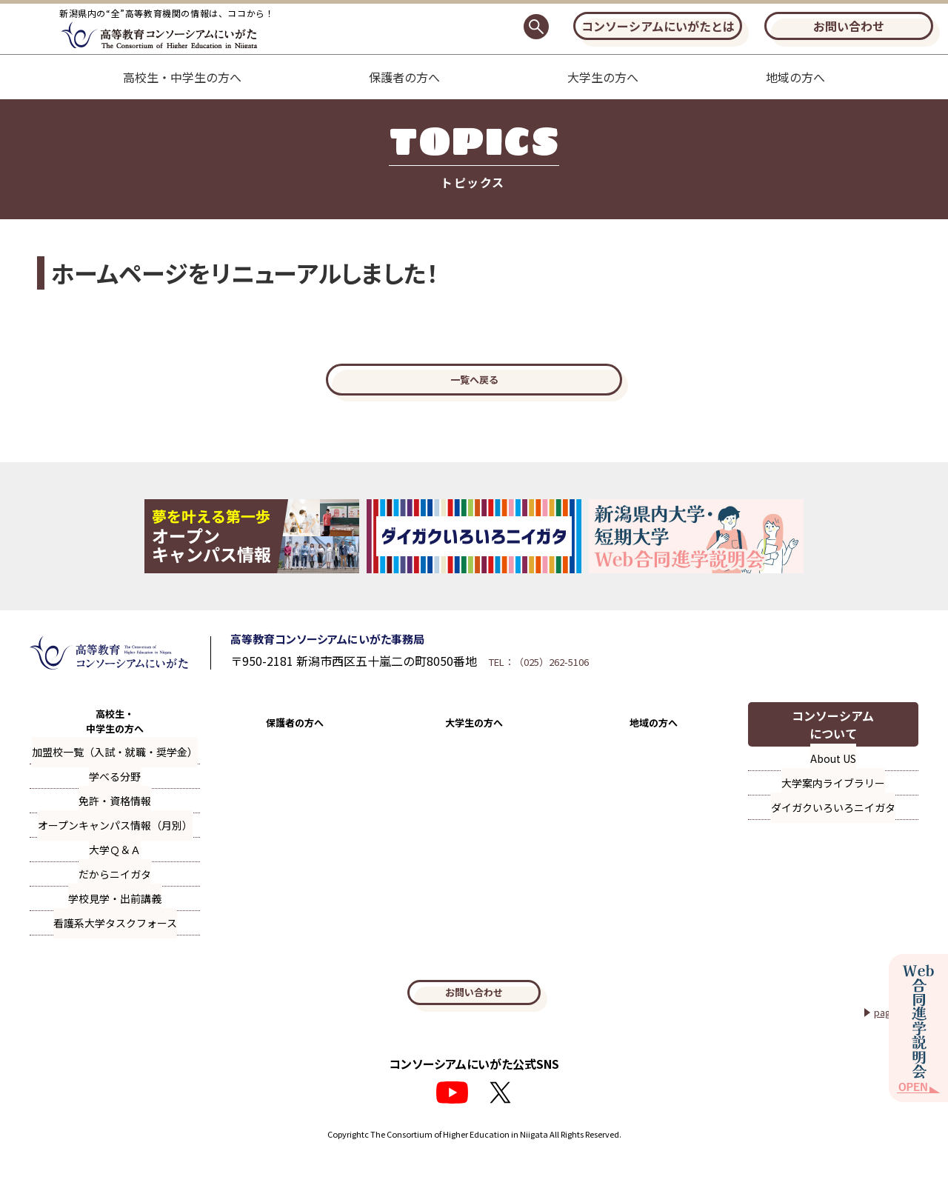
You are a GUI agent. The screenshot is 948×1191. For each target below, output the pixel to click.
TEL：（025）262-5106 (606, 681)
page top (890, 1043)
